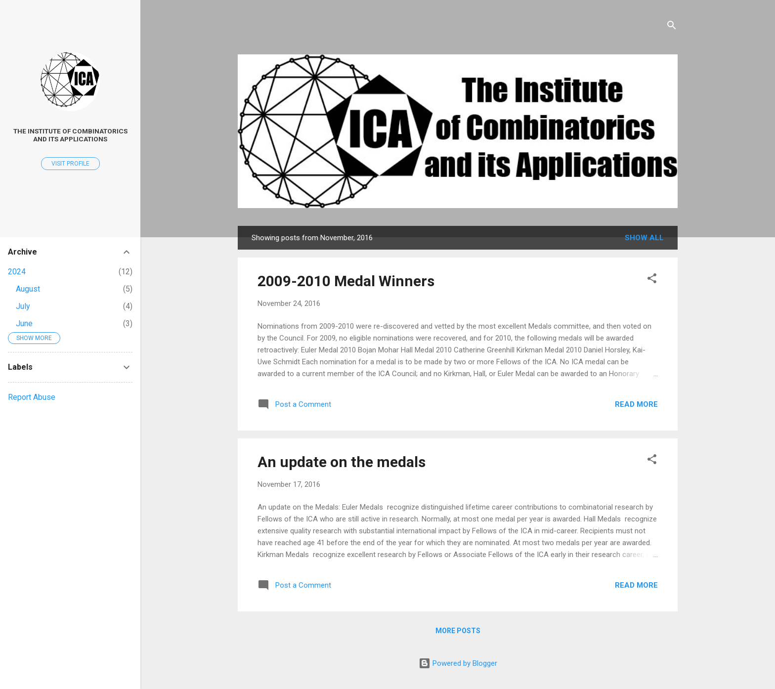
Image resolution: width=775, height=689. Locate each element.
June (24, 323)
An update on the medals (342, 462)
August (28, 289)
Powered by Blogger (458, 663)
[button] (652, 280)
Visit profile (70, 163)
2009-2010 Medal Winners (346, 281)
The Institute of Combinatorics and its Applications (70, 135)
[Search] (672, 27)
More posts (457, 631)
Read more (636, 404)
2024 (17, 271)
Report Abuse (31, 397)
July (23, 306)
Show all (644, 237)
